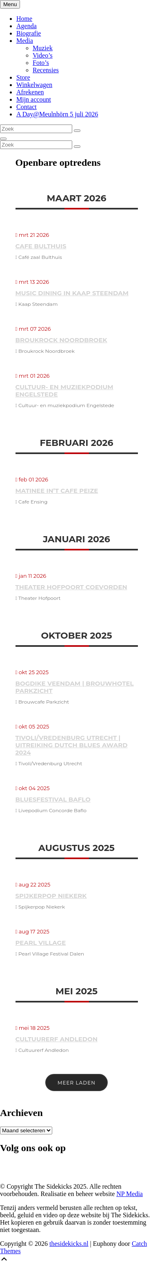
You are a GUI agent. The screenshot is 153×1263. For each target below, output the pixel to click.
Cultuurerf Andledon (57, 1039)
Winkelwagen (34, 84)
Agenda (26, 25)
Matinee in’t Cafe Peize (57, 491)
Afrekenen (30, 92)
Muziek (43, 48)
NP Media (129, 1193)
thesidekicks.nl (69, 1243)
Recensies (46, 70)
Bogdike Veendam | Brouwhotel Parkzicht (75, 687)
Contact (26, 106)
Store (23, 77)
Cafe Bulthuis (41, 246)
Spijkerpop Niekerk (51, 896)
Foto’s (41, 62)
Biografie (28, 33)
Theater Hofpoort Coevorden (71, 587)
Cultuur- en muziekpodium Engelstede (64, 390)
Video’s (43, 55)
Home (24, 18)
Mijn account (33, 99)
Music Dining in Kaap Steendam (72, 293)
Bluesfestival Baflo (53, 799)
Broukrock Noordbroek (61, 340)
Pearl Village (41, 943)
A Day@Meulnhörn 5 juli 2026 (57, 114)
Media (24, 40)
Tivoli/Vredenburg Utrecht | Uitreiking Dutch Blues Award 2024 (72, 745)
